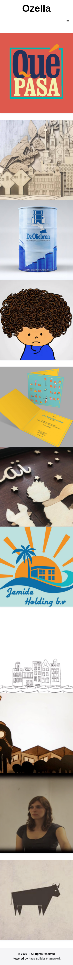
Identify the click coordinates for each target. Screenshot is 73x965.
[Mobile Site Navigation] (68, 21)
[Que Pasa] (36, 73)
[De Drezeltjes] (36, 733)
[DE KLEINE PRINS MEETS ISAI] (36, 487)
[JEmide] (36, 567)
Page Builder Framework (45, 958)
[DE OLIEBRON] (36, 240)
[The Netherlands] (36, 653)
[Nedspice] (36, 160)
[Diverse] (36, 900)
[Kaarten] (36, 407)
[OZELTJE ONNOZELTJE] (36, 320)
